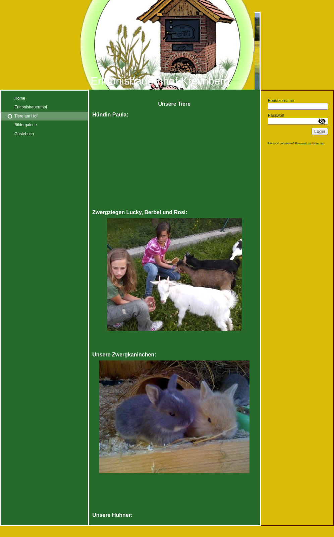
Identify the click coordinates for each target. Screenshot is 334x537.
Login (319, 131)
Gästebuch (24, 134)
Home (19, 98)
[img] (167, 45)
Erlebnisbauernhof (30, 107)
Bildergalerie (25, 125)
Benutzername (281, 100)
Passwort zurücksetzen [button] (309, 143)
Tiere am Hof (26, 116)
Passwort (276, 115)
